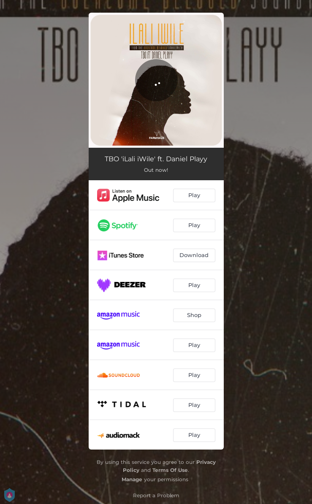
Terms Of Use (170, 470)
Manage (132, 479)
